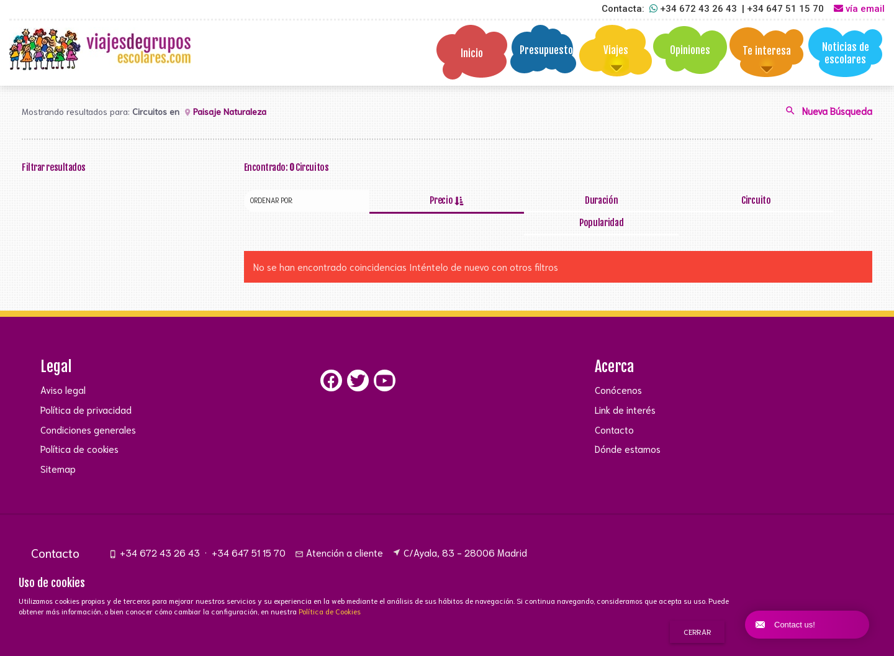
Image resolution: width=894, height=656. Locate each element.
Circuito (683, 200)
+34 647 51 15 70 (249, 530)
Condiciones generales (88, 407)
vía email (859, 8)
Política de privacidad (86, 387)
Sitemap (58, 446)
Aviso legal (63, 368)
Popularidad (809, 200)
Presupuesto (546, 50)
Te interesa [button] (767, 50)
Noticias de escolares (845, 53)
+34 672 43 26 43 (154, 530)
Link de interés (625, 387)
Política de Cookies (330, 611)
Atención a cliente (339, 530)
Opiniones (690, 50)
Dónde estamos (628, 427)
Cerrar (697, 631)
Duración (558, 200)
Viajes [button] (615, 50)
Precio (432, 200)
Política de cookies (79, 427)
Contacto (614, 407)
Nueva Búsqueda (828, 112)
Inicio (472, 53)
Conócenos (618, 368)
